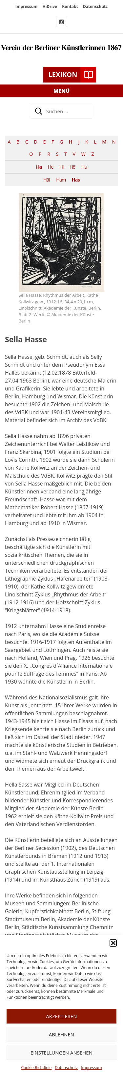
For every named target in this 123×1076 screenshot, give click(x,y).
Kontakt (70, 6)
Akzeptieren (61, 1016)
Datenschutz (66, 1067)
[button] (113, 943)
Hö (72, 167)
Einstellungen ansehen (61, 1052)
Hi (61, 167)
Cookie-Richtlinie (36, 1067)
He (50, 167)
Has (76, 180)
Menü (61, 90)
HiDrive (49, 6)
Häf (46, 180)
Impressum (91, 1067)
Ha (39, 167)
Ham (61, 180)
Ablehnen (61, 1034)
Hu (84, 167)
